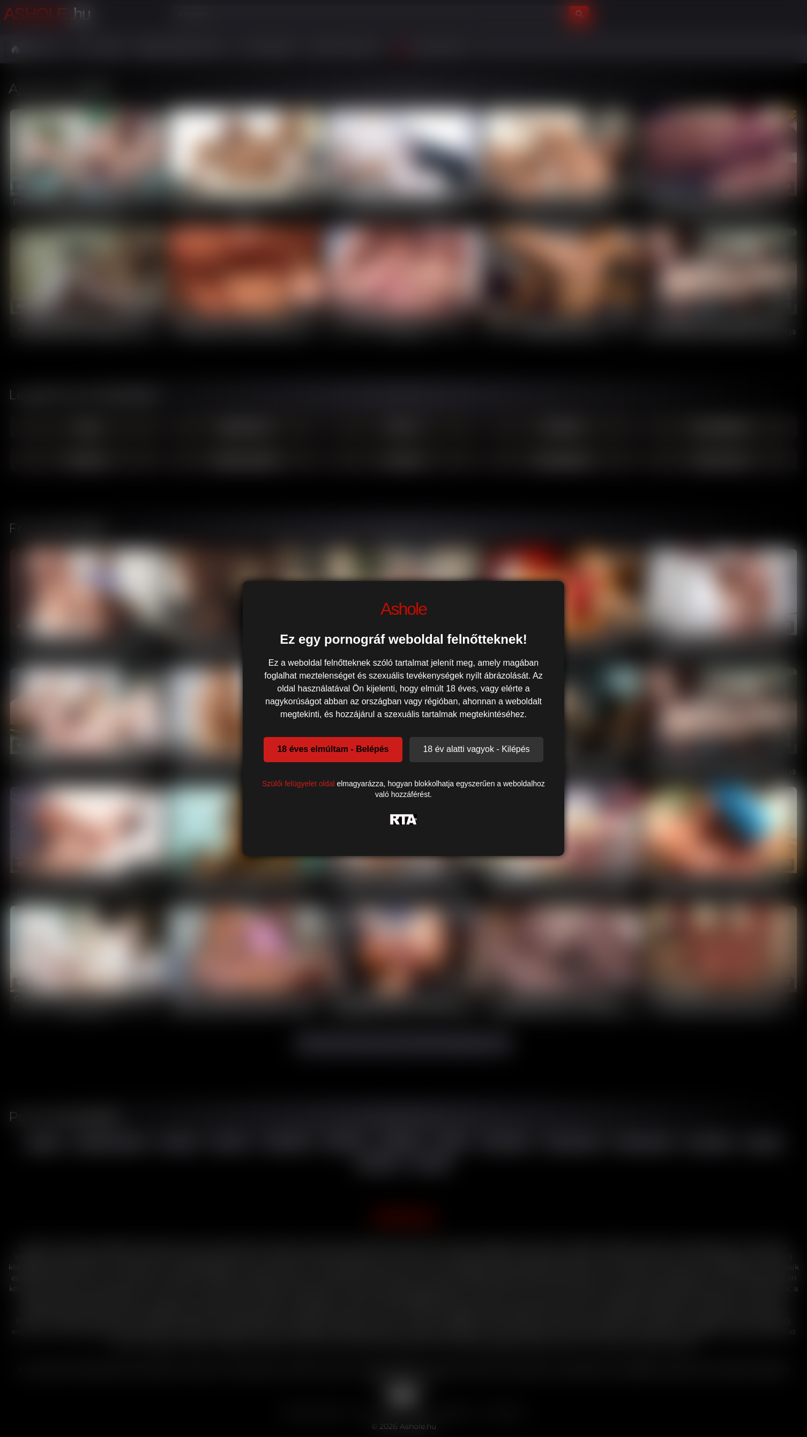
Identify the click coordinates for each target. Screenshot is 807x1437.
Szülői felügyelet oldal (298, 783)
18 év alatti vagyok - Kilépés (476, 749)
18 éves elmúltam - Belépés (332, 749)
